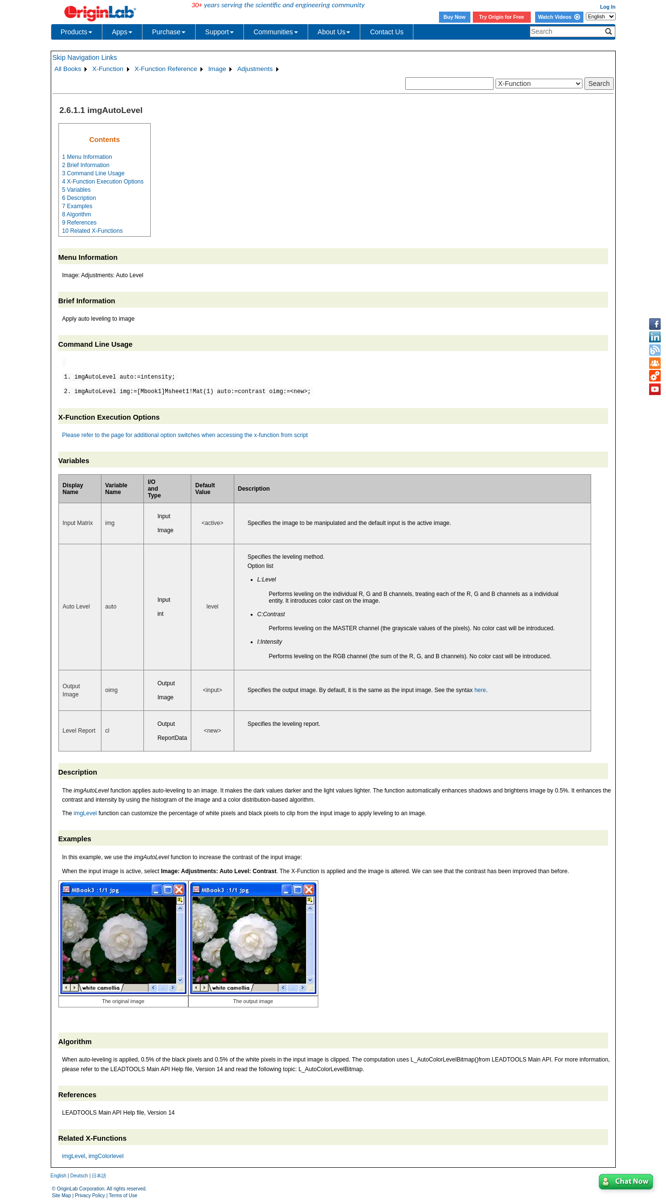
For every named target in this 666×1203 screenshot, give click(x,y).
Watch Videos (559, 17)
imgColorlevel (106, 1156)
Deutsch (79, 1175)
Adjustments (254, 68)
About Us (334, 32)
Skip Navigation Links (85, 57)
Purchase (168, 32)
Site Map (61, 1195)
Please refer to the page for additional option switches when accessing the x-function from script (185, 435)
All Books (68, 68)
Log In (608, 7)
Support (219, 32)
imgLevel (85, 813)
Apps (122, 32)
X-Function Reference (166, 68)
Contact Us (386, 32)
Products (76, 32)
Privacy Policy (90, 1195)
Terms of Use (123, 1195)
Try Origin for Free (501, 17)
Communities (276, 32)
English (59, 1175)
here (480, 690)
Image (217, 68)
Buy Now (454, 17)
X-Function (107, 68)
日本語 (99, 1175)
